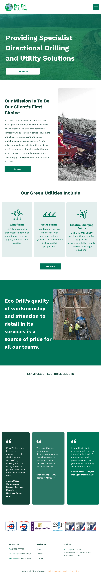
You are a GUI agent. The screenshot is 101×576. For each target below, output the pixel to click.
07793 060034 (24, 554)
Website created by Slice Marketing (63, 571)
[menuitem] (49, 549)
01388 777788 (18, 549)
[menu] (96, 7)
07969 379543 (24, 558)
